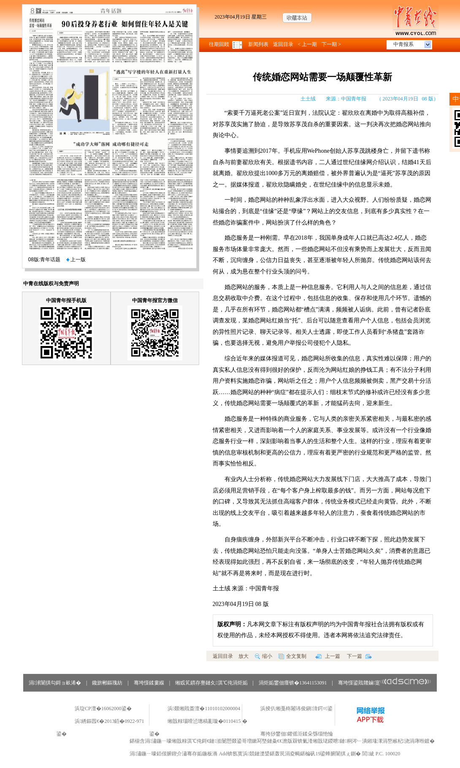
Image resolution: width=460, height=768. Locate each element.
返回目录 (283, 44)
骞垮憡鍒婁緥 (149, 683)
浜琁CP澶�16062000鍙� (103, 708)
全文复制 (292, 656)
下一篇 (359, 656)
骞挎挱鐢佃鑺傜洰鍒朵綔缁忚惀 (296, 734)
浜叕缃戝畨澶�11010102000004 (204, 708)
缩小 (263, 656)
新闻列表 (258, 44)
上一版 (76, 259)
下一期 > (331, 44)
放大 (243, 656)
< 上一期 (307, 44)
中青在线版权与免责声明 (51, 284)
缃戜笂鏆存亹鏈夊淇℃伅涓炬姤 (211, 683)
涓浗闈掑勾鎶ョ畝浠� (55, 683)
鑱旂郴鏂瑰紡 (107, 683)
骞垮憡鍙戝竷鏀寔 (384, 683)
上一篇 (327, 656)
